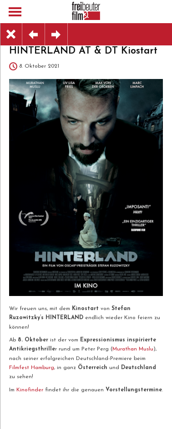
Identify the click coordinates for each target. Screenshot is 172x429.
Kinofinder (29, 390)
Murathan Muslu (132, 349)
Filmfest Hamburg (31, 367)
